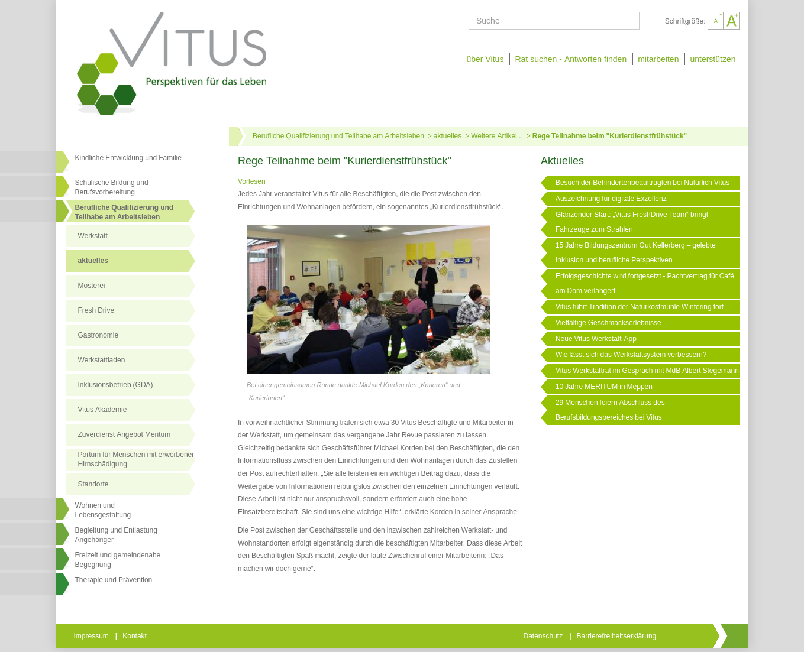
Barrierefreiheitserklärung (617, 636)
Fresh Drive (96, 310)
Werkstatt (93, 235)
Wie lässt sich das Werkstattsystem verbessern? (631, 354)
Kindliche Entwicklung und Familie (128, 157)
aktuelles (93, 260)
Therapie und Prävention (114, 579)
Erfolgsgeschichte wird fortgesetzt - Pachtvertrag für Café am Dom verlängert (645, 283)
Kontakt (135, 636)
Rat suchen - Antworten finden (571, 59)
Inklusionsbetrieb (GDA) (115, 384)
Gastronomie (98, 335)
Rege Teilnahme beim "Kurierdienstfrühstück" (609, 136)
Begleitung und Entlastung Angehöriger (116, 535)
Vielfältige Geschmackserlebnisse (608, 322)
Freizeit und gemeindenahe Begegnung (118, 560)
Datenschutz (544, 636)
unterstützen (712, 59)
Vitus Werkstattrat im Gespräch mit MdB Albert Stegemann (647, 370)
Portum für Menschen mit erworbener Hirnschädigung (136, 459)
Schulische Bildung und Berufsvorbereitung (111, 187)
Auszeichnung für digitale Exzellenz (611, 198)
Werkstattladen (101, 360)
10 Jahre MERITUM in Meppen (604, 386)
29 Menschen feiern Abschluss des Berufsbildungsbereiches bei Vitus (610, 410)
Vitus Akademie (102, 409)
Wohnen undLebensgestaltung (103, 510)
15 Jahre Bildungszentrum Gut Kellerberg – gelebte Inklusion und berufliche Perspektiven (636, 253)
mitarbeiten (658, 59)
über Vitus (484, 59)
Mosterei (91, 285)
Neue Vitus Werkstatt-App (596, 338)
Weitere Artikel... (496, 136)
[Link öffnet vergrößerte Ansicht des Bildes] (368, 300)
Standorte (93, 484)
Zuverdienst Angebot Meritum (124, 434)
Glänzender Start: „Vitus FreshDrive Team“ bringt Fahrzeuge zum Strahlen (632, 222)
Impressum (92, 636)
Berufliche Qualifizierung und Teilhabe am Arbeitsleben (124, 212)
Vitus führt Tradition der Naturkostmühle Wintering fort (640, 306)
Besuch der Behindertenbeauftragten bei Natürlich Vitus (642, 182)
